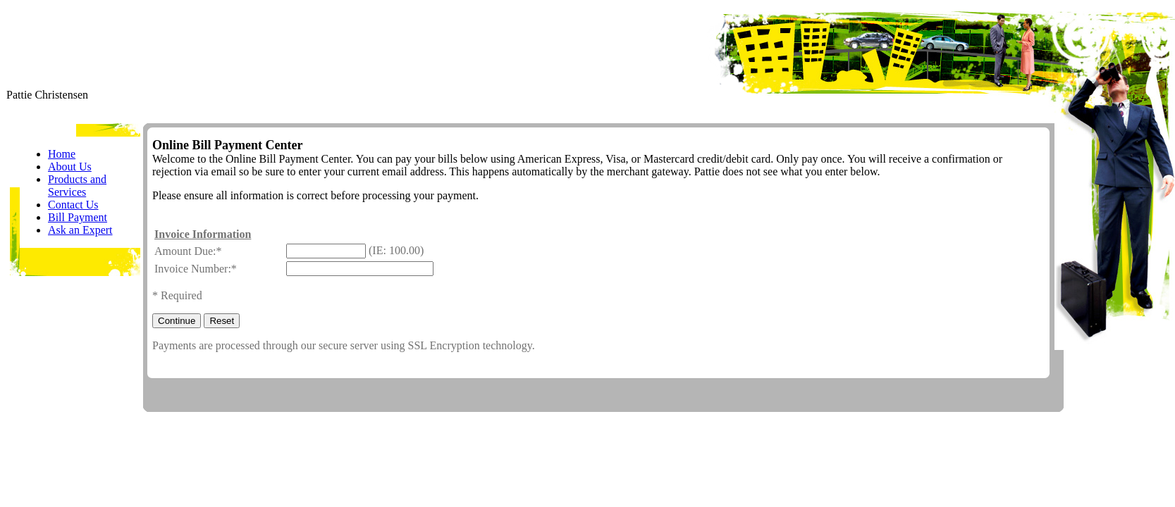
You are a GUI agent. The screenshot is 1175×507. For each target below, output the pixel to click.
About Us (70, 167)
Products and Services (77, 185)
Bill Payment (77, 217)
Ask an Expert (80, 230)
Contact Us (73, 205)
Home (61, 154)
